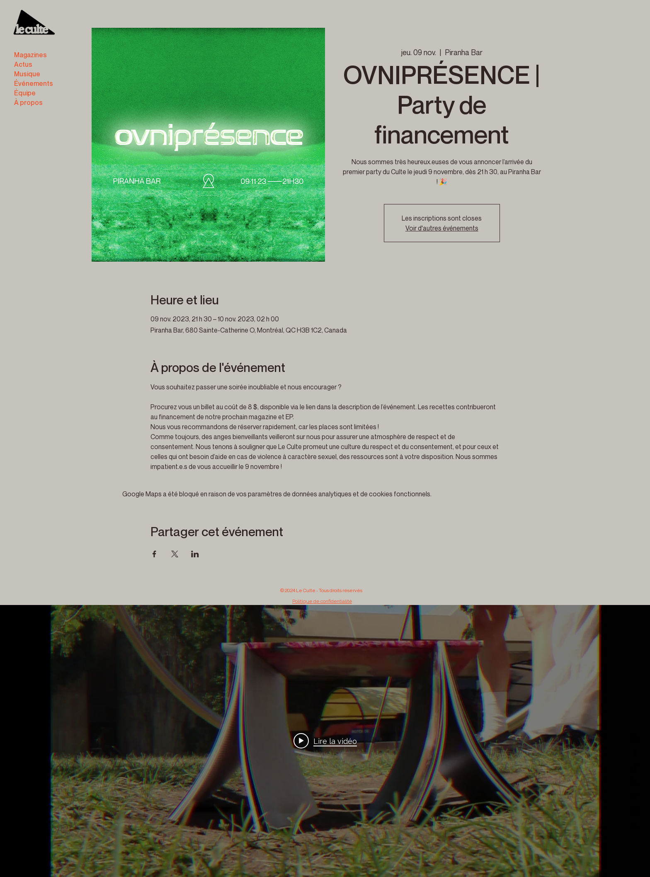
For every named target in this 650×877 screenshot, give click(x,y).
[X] (634, 782)
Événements (33, 83)
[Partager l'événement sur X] (175, 554)
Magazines (30, 55)
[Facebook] (634, 753)
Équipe (25, 93)
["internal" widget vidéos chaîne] (325, 741)
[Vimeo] (634, 797)
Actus (23, 64)
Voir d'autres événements (441, 228)
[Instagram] (634, 739)
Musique (27, 74)
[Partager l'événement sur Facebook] (154, 554)
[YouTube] (634, 811)
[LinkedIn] (634, 826)
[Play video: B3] (325, 741)
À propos (28, 102)
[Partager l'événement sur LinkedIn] (195, 554)
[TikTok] (634, 768)
